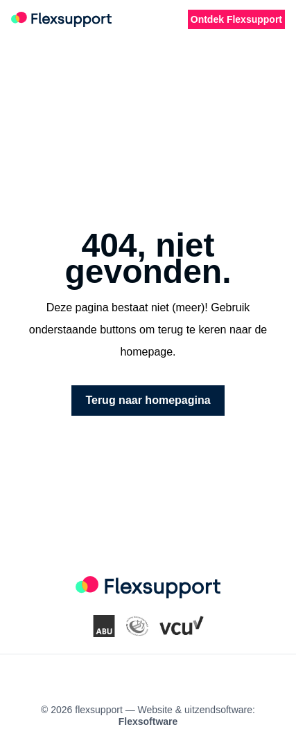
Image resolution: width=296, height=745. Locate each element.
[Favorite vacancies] (163, 19)
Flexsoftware (148, 721)
